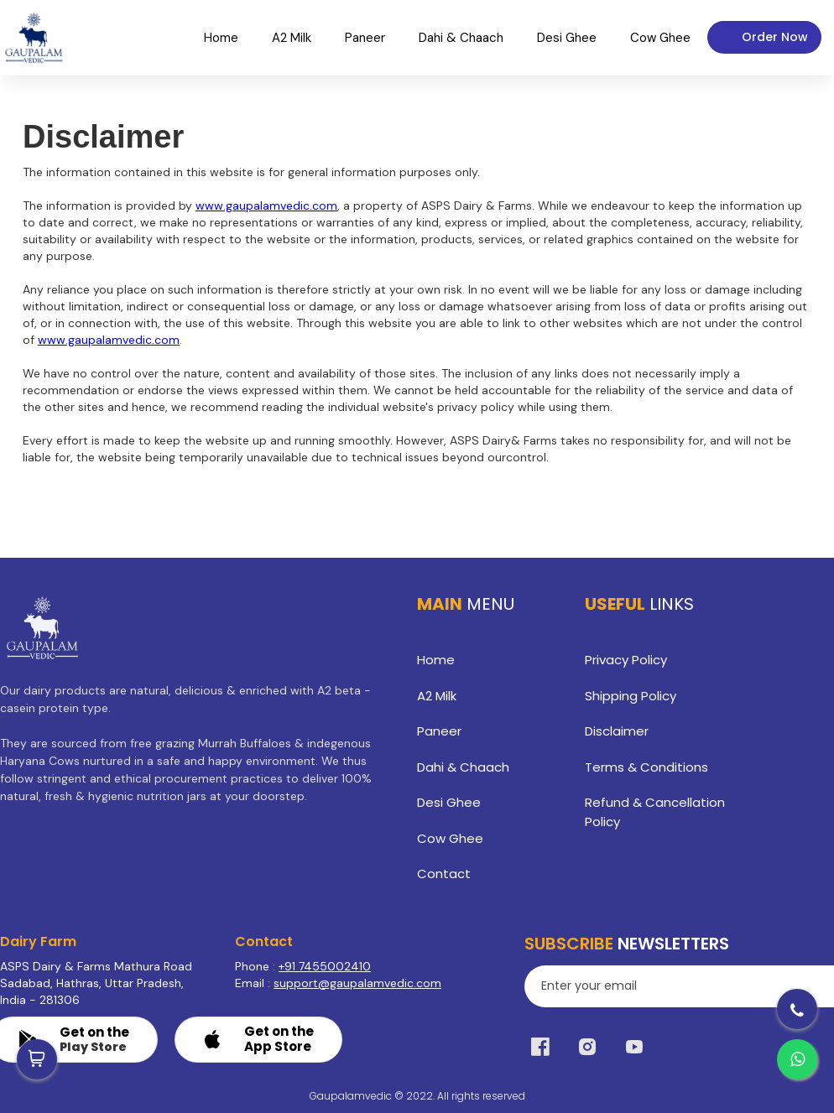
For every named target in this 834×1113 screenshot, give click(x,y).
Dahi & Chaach (463, 767)
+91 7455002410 (325, 966)
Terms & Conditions (646, 767)
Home (436, 659)
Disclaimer (617, 731)
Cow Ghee (450, 838)
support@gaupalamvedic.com (357, 983)
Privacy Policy (626, 659)
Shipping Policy (630, 696)
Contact (444, 873)
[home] (33, 37)
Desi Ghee (449, 802)
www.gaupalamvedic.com (266, 205)
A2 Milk (436, 696)
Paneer (439, 731)
